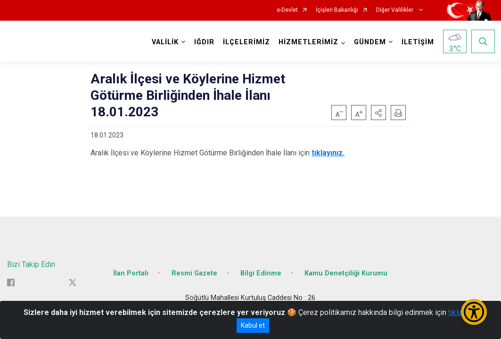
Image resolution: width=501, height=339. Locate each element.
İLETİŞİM (417, 42)
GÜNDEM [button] (369, 42)
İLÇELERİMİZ (245, 42)
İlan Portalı (130, 270)
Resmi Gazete (194, 270)
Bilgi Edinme (260, 270)
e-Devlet (287, 10)
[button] (378, 112)
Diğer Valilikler (395, 10)
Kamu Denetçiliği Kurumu (345, 270)
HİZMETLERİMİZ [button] (307, 42)
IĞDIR (203, 42)
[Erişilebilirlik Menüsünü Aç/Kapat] (474, 312)
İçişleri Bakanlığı (337, 10)
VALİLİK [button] (164, 42)
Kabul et (253, 325)
